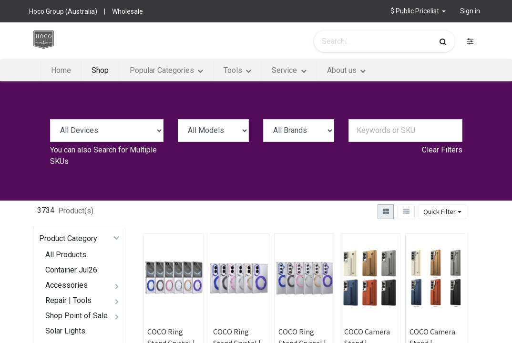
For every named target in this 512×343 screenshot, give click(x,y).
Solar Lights (65, 330)
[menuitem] (61, 70)
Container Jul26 (71, 269)
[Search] (443, 41)
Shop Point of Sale (76, 315)
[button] (418, 11)
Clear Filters (442, 149)
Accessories (66, 285)
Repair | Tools (68, 300)
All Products (65, 254)
